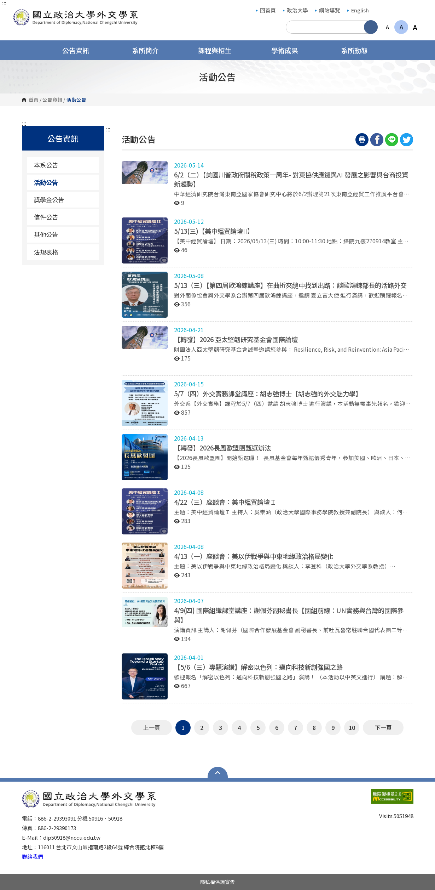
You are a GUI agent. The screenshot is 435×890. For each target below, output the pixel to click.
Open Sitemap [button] (218, 772)
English (358, 10)
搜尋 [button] (371, 27)
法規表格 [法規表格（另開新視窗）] (64, 252)
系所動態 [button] (359, 50)
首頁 (34, 99)
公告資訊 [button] (80, 50)
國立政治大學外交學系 (20, 13)
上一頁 (151, 727)
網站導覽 (327, 10)
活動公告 (46, 182)
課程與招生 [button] (219, 50)
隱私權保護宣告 (217, 881)
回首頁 (266, 10)
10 (352, 727)
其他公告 (46, 234)
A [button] (387, 26)
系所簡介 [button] (150, 50)
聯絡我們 (32, 856)
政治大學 (295, 10)
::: (4, 3)
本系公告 (46, 164)
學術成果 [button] (289, 50)
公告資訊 (52, 99)
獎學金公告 (49, 199)
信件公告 (46, 216)
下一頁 (383, 727)
